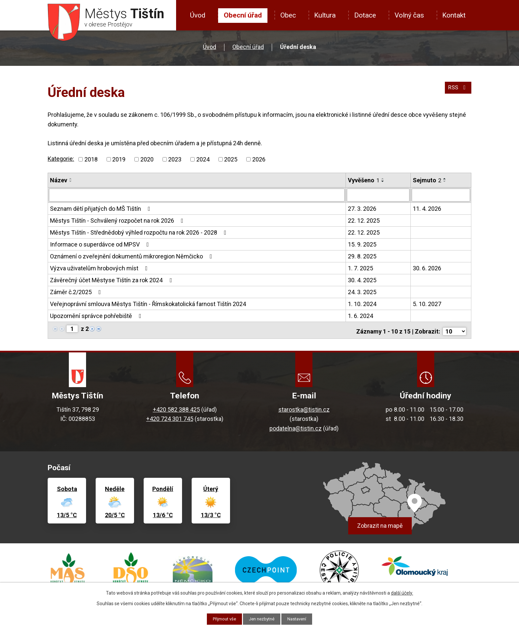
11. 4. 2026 (427, 208)
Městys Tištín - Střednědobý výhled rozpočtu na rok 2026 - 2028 (139, 232)
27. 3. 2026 (362, 208)
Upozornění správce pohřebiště (97, 315)
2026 (258, 159)
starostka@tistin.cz (304, 406)
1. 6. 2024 (360, 315)
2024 (203, 159)
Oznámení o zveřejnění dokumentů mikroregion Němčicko (132, 255)
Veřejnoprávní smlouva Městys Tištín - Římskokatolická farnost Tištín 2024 (148, 303)
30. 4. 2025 (362, 279)
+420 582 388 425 (176, 406)
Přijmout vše (222, 618)
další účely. (402, 592)
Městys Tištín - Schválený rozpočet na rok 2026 (118, 220)
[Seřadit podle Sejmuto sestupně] (444, 181)
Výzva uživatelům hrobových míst (100, 267)
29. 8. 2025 (362, 255)
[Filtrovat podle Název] (197, 195)
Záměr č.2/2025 (77, 291)
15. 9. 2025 (362, 244)
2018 (91, 159)
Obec (288, 15)
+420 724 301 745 (169, 416)
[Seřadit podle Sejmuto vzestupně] (444, 178)
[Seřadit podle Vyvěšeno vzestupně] (383, 178)
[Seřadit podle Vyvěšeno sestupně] (383, 181)
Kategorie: (61, 158)
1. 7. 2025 (360, 267)
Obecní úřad (243, 15)
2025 (230, 159)
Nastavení (300, 618)
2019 (118, 159)
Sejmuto (427, 180)
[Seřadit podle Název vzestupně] (70, 178)
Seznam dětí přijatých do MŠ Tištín (101, 208)
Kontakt (454, 15)
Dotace (365, 15)
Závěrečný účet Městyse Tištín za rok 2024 (112, 279)
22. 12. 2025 (364, 220)
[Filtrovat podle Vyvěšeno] (378, 195)
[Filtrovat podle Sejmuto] (441, 195)
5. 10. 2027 (427, 303)
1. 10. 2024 (362, 303)
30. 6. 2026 (427, 267)
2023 (174, 159)
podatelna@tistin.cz (295, 425)
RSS (457, 89)
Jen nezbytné (262, 618)
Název (58, 180)
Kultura (325, 15)
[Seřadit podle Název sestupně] (70, 181)
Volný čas (409, 15)
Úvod (197, 15)
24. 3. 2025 (362, 291)
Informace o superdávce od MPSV (101, 244)
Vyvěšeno (363, 180)
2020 (147, 159)
